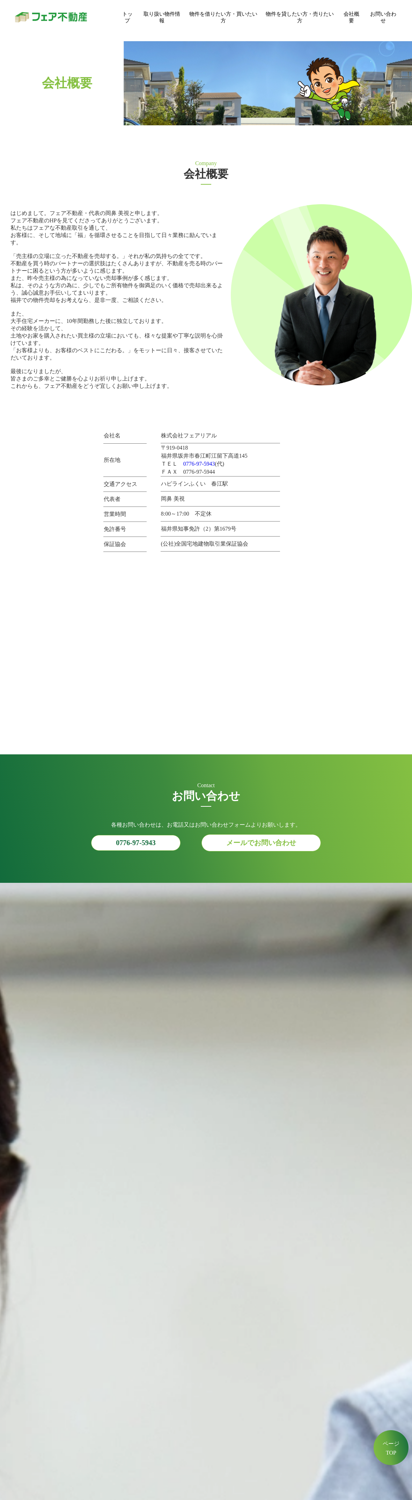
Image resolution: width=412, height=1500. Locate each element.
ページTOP (391, 1448)
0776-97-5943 (199, 464)
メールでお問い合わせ (261, 843)
